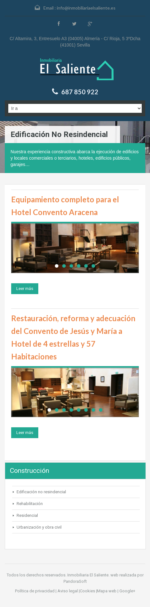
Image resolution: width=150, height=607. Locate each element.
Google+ (127, 591)
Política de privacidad (35, 591)
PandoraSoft (75, 581)
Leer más (24, 288)
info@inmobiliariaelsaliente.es (86, 8)
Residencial (27, 515)
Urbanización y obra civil (39, 527)
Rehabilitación (30, 503)
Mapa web (106, 591)
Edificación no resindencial (41, 491)
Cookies (87, 591)
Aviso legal (67, 591)
